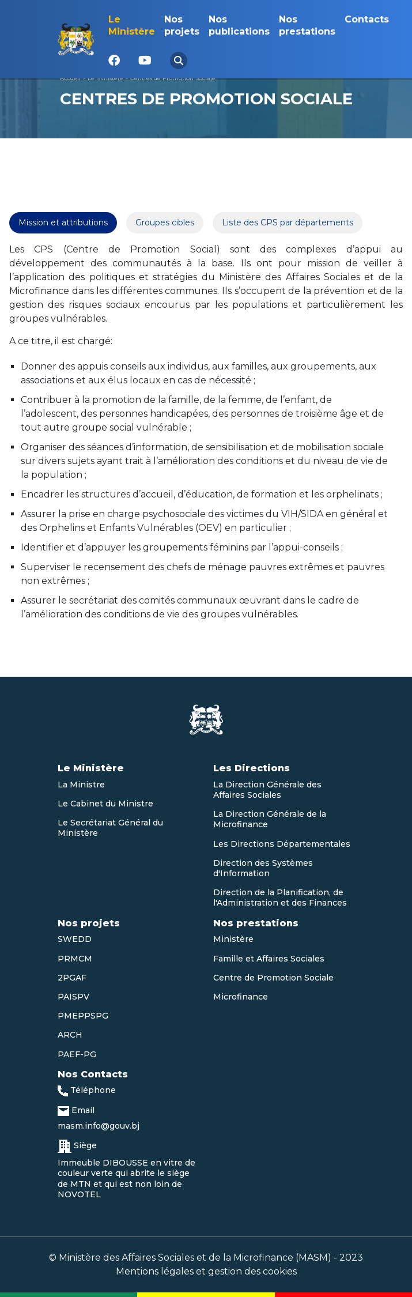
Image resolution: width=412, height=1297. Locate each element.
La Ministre (81, 784)
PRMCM (75, 958)
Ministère (233, 939)
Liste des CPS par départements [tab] (287, 222)
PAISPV (73, 996)
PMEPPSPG (83, 1016)
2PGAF (72, 977)
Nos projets (181, 25)
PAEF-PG (77, 1054)
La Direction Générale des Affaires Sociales (267, 789)
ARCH (70, 1035)
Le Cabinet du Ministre (105, 803)
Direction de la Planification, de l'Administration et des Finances (280, 897)
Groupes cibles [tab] (164, 222)
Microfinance (240, 996)
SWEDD (75, 939)
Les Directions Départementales (281, 844)
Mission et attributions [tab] (63, 222)
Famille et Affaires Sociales (268, 958)
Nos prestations (307, 25)
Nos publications (239, 25)
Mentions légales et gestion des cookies (206, 1271)
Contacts (367, 19)
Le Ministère (131, 25)
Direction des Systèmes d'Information (263, 868)
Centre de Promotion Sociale (273, 977)
